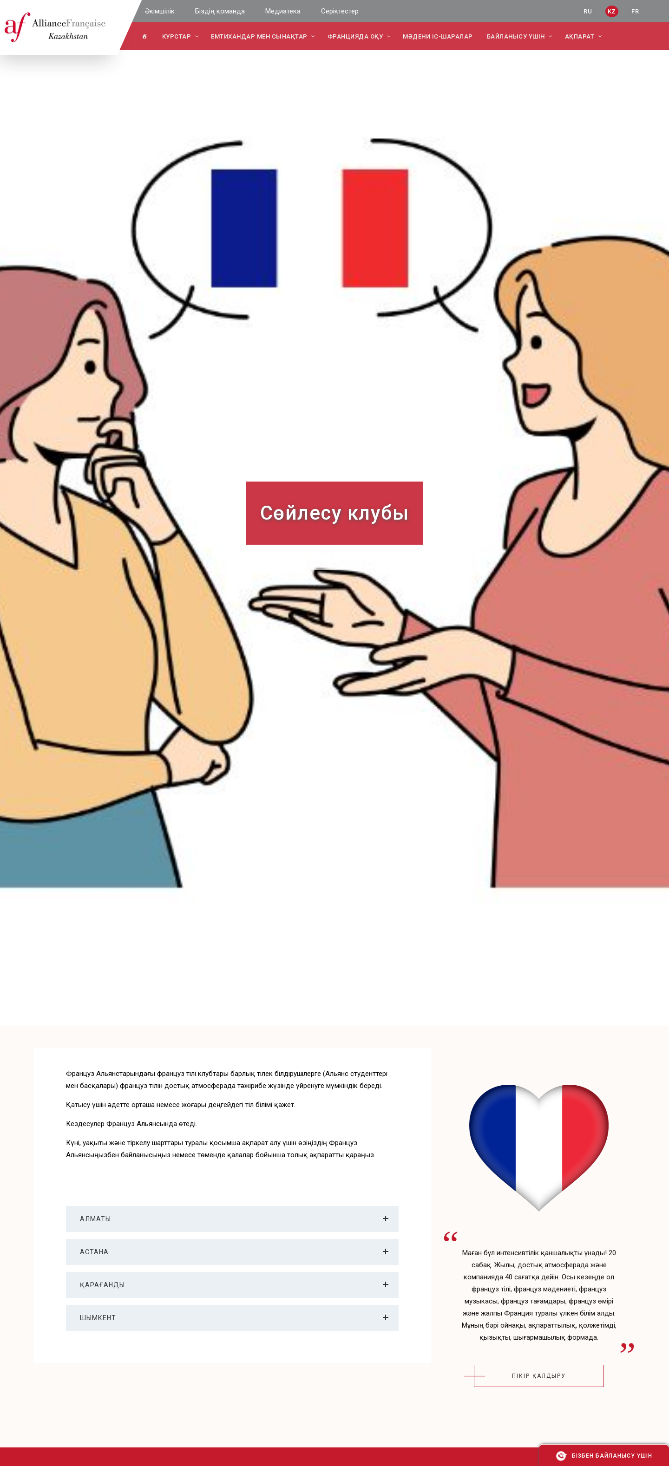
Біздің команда (220, 11)
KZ (612, 11)
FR (635, 11)
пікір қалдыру (539, 1376)
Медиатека (283, 11)
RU (588, 11)
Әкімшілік (160, 11)
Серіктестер (340, 11)
